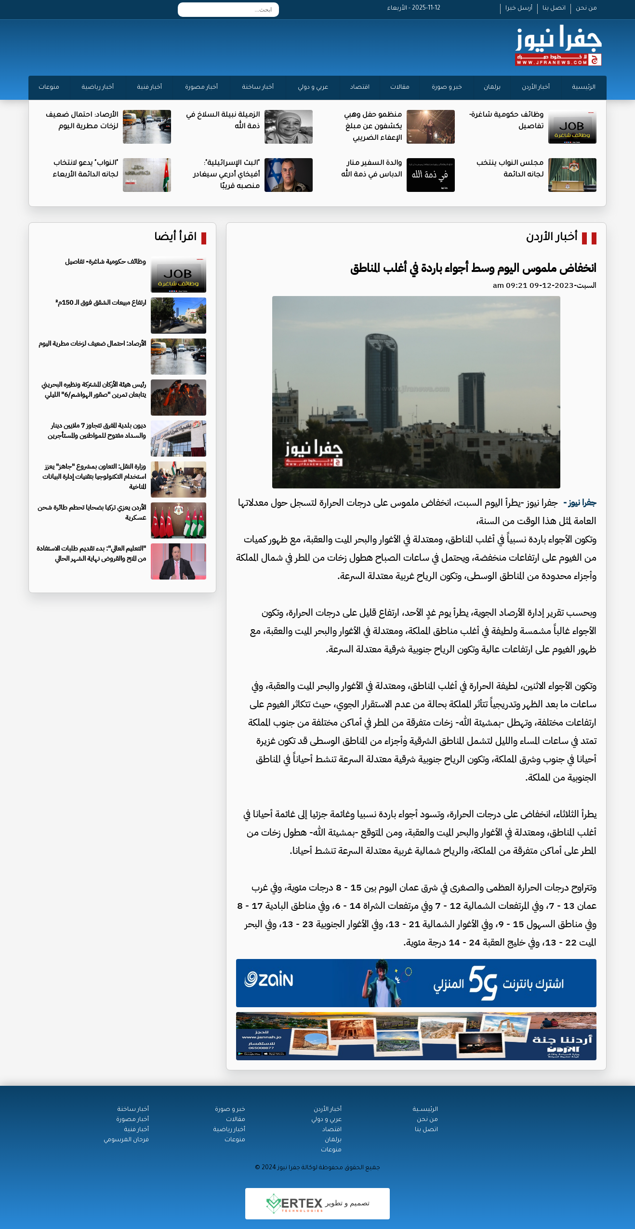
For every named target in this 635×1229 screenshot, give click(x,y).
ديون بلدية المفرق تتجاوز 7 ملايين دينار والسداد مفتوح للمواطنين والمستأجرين (97, 430)
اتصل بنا (554, 8)
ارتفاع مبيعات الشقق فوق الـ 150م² (100, 302)
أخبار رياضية (98, 87)
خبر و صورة (447, 87)
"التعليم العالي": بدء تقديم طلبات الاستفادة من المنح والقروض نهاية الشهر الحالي (91, 553)
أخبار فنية (149, 87)
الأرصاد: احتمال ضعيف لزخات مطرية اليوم (92, 343)
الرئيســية (425, 1110)
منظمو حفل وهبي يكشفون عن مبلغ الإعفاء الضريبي (373, 127)
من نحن (586, 8)
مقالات (400, 87)
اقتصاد (360, 87)
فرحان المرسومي (126, 1140)
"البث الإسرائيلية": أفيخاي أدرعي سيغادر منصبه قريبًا (226, 175)
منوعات (49, 87)
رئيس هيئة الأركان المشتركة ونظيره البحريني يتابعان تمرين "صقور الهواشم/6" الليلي (93, 389)
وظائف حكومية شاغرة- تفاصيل (105, 262)
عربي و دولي (313, 87)
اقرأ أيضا (175, 238)
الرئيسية (583, 87)
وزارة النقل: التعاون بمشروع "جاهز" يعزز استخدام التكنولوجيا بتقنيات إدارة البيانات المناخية (94, 476)
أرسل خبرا (518, 8)
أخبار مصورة (201, 87)
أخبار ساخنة (258, 87)
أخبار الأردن (536, 87)
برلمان (492, 87)
